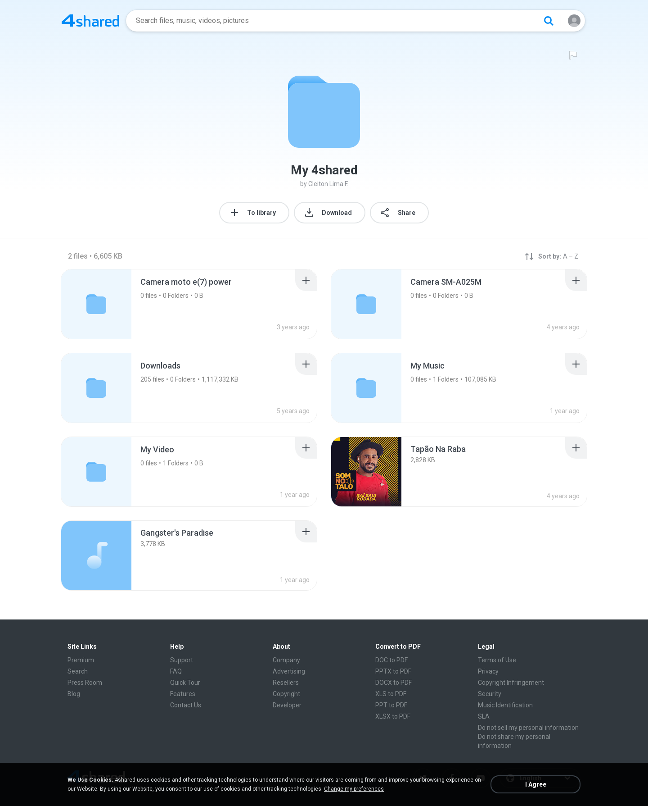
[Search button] (548, 21)
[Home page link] (90, 20)
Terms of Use (497, 660)
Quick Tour (185, 682)
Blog (74, 693)
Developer (287, 705)
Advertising (289, 671)
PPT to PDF (391, 705)
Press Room (85, 682)
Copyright (286, 693)
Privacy (488, 671)
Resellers (286, 682)
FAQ (176, 671)
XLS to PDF (390, 693)
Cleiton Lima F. (328, 183)
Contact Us (185, 705)
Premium (81, 660)
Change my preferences (354, 789)
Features (182, 693)
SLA (484, 716)
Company (286, 660)
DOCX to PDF (393, 682)
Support (181, 660)
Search (78, 671)
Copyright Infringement (511, 682)
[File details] (366, 471)
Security (489, 693)
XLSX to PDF (392, 716)
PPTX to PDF (393, 671)
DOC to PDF (391, 660)
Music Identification (505, 705)
